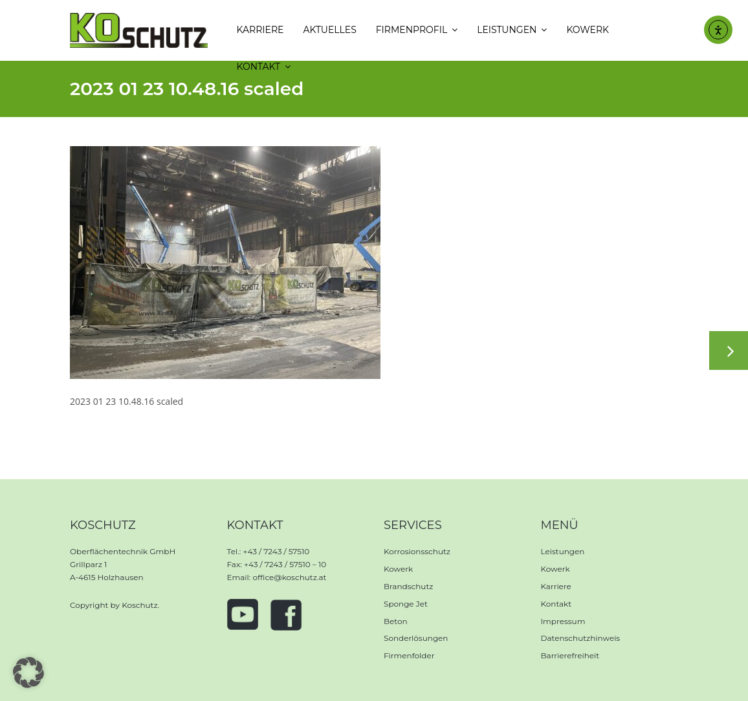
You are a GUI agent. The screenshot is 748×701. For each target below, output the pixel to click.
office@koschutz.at (289, 577)
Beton (396, 621)
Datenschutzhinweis (581, 638)
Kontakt (556, 604)
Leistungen (563, 551)
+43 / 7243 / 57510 (276, 551)
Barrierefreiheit (570, 655)
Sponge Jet (406, 604)
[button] (28, 672)
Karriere (556, 586)
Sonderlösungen (416, 638)
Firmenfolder (409, 655)
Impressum (563, 621)
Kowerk (398, 569)
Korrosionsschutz (417, 551)
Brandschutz (408, 586)
